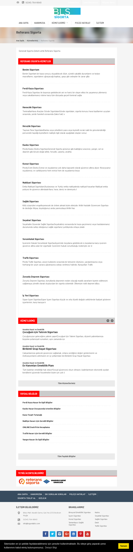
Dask (97, 523)
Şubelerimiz (73, 3)
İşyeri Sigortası (75, 516)
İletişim (100, 23)
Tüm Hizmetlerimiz (66, 383)
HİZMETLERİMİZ (60, 22)
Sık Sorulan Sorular (55, 494)
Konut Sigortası (75, 519)
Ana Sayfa (20, 41)
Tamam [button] (123, 546)
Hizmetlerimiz (32, 41)
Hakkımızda (39, 23)
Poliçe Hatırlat (82, 23)
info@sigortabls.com (31, 524)
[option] (66, 335)
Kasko (97, 513)
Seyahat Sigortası (102, 516)
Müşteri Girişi (108, 3)
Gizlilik (42, 498)
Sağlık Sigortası (101, 519)
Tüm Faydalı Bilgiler (66, 456)
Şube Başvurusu (90, 3)
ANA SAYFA (23, 23)
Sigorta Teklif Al (27, 498)
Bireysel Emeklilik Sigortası (80, 513)
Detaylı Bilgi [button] (51, 547)
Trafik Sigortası (101, 526)
